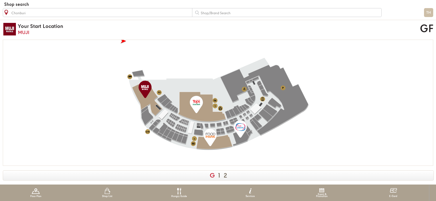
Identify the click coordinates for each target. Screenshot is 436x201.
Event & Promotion (322, 193)
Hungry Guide (179, 193)
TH (428, 12)
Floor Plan (36, 193)
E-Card (393, 193)
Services (250, 193)
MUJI (158, 29)
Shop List (107, 193)
